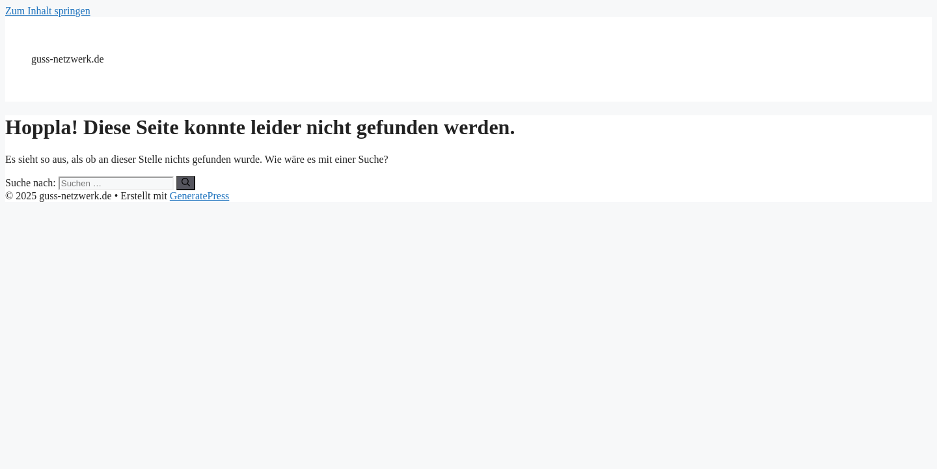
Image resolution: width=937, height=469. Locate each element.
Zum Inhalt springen (47, 10)
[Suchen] (185, 183)
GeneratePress (200, 195)
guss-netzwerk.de (67, 58)
